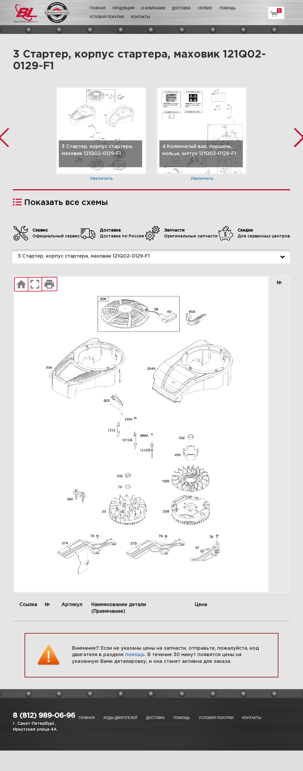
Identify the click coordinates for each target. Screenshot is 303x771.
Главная (97, 8)
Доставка (181, 8)
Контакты (140, 17)
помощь (135, 655)
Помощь (227, 8)
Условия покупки (106, 17)
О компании (153, 8)
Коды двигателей (120, 718)
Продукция (123, 8)
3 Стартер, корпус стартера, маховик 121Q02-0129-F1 (152, 256)
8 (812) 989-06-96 (44, 716)
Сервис (205, 8)
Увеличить (101, 178)
